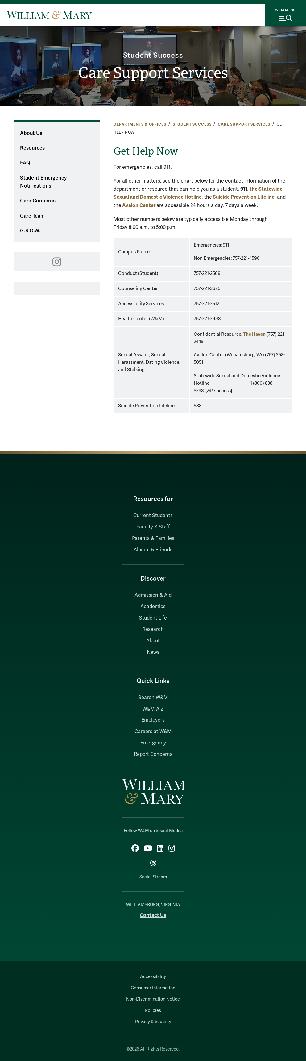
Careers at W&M (153, 731)
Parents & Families (153, 538)
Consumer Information (153, 988)
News (153, 652)
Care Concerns (38, 201)
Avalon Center (138, 205)
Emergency (153, 743)
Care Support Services (153, 73)
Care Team (32, 216)
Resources (32, 148)
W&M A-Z (153, 709)
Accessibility (153, 976)
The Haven (254, 334)
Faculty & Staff (153, 527)
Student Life (153, 618)
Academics (153, 606)
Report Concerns (153, 754)
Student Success (153, 55)
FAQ (25, 163)
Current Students (153, 515)
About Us (31, 133)
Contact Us (153, 915)
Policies (153, 1010)
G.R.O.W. (30, 231)
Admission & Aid (153, 595)
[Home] (49, 15)
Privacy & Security (153, 1021)
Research (153, 629)
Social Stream (153, 877)
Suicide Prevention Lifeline (244, 197)
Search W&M (153, 697)
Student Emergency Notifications (43, 182)
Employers (153, 720)
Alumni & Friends (153, 550)
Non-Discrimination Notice (153, 999)
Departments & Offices (140, 124)
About (153, 641)
